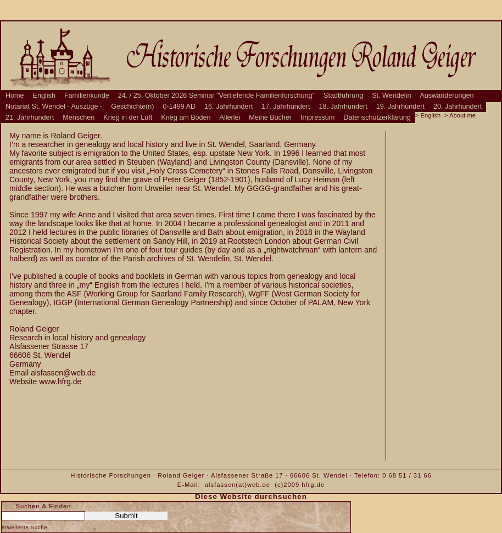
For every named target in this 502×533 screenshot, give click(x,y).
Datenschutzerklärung (377, 117)
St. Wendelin (391, 95)
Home (14, 95)
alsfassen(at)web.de (237, 484)
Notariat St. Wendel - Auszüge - (53, 106)
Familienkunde (86, 95)
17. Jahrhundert (285, 106)
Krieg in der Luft (127, 117)
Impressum (317, 117)
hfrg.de (313, 484)
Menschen (78, 117)
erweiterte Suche (25, 527)
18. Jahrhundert (343, 106)
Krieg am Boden (185, 117)
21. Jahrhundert (29, 117)
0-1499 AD (179, 106)
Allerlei (230, 117)
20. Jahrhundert (457, 106)
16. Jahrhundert (228, 106)
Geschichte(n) (132, 106)
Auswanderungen (446, 95)
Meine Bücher (270, 117)
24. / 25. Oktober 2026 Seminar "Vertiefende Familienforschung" (216, 95)
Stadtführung (343, 95)
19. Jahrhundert (400, 106)
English (44, 95)
